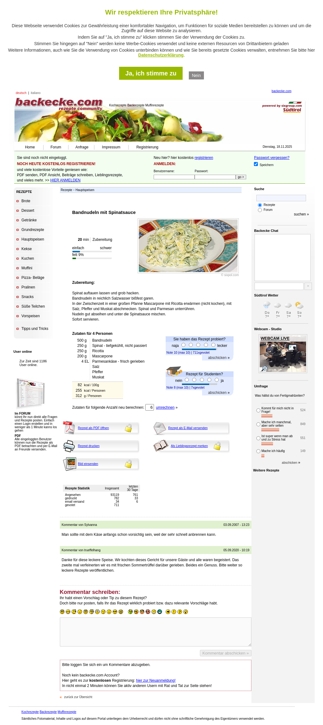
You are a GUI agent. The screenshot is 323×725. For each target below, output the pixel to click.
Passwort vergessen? (271, 158)
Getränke (29, 220)
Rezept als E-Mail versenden (188, 428)
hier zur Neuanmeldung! (156, 680)
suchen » (301, 214)
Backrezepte (48, 712)
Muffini (27, 268)
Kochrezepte (30, 712)
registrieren (204, 158)
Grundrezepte (33, 230)
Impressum (111, 147)
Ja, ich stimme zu (150, 73)
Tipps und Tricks (35, 328)
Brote (26, 201)
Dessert (28, 210)
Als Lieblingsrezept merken (189, 446)
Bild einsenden (88, 464)
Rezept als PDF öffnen (93, 428)
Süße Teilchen (33, 306)
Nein (196, 75)
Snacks (28, 297)
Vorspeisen (31, 316)
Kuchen (28, 258)
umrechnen (165, 407)
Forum (56, 147)
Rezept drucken (89, 446)
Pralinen (28, 287)
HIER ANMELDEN (65, 180)
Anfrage (82, 147)
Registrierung (147, 147)
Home (30, 147)
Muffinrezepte (67, 712)
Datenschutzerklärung (161, 55)
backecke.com (282, 91)
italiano (36, 93)
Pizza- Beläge (33, 277)
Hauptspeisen (33, 239)
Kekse (27, 249)
